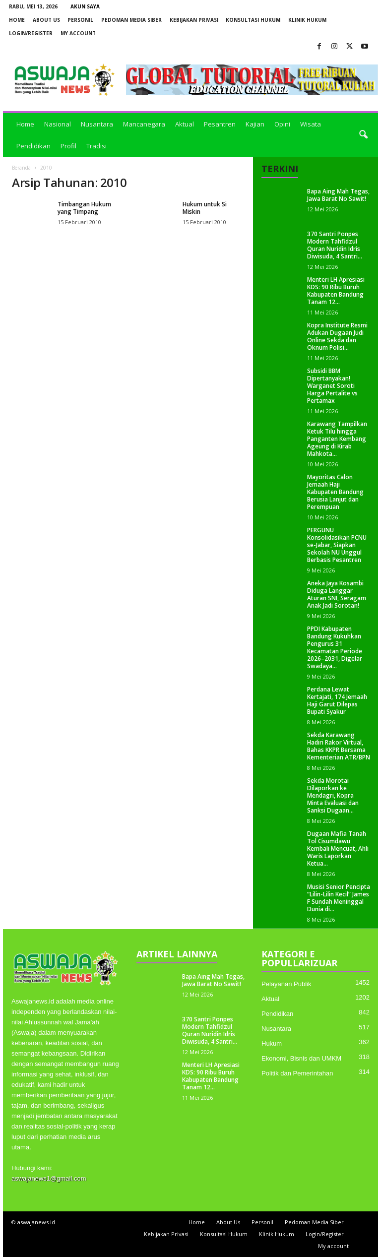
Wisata (310, 124)
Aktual (184, 124)
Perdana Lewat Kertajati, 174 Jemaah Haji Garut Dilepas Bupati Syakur (337, 700)
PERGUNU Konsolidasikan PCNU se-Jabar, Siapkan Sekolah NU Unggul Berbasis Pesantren (337, 545)
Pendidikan (33, 145)
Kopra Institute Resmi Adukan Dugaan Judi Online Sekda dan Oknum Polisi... (337, 336)
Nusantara (97, 124)
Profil (68, 145)
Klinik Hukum (307, 19)
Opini (282, 124)
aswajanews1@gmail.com (48, 1178)
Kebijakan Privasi (194, 19)
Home (17, 19)
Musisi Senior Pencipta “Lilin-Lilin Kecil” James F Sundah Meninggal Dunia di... (338, 897)
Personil (80, 19)
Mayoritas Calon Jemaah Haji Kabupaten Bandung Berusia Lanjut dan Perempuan (335, 492)
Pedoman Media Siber (131, 19)
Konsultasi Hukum (253, 19)
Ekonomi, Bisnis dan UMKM (301, 1058)
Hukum (271, 1043)
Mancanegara (144, 124)
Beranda (21, 167)
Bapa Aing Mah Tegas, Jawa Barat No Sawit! (338, 195)
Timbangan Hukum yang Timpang (84, 208)
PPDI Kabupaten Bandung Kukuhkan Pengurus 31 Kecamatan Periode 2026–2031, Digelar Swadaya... (334, 647)
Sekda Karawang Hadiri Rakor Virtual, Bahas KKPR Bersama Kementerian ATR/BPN (338, 746)
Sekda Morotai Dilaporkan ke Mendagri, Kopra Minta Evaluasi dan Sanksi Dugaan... (333, 795)
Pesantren (220, 124)
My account (78, 33)
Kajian (255, 124)
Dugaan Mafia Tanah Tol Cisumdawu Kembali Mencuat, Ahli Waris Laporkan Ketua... (338, 848)
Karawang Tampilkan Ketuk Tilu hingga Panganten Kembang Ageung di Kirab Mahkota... (337, 439)
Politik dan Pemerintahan (297, 1073)
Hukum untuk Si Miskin (205, 208)
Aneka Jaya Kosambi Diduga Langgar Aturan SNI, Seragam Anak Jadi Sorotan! (336, 594)
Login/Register (31, 33)
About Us (46, 19)
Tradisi (96, 145)
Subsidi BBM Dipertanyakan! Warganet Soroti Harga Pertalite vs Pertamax (332, 386)
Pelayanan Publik (286, 984)
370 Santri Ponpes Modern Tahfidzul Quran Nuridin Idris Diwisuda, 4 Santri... (334, 245)
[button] (363, 135)
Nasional (57, 124)
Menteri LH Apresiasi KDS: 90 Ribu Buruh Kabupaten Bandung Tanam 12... (336, 290)
